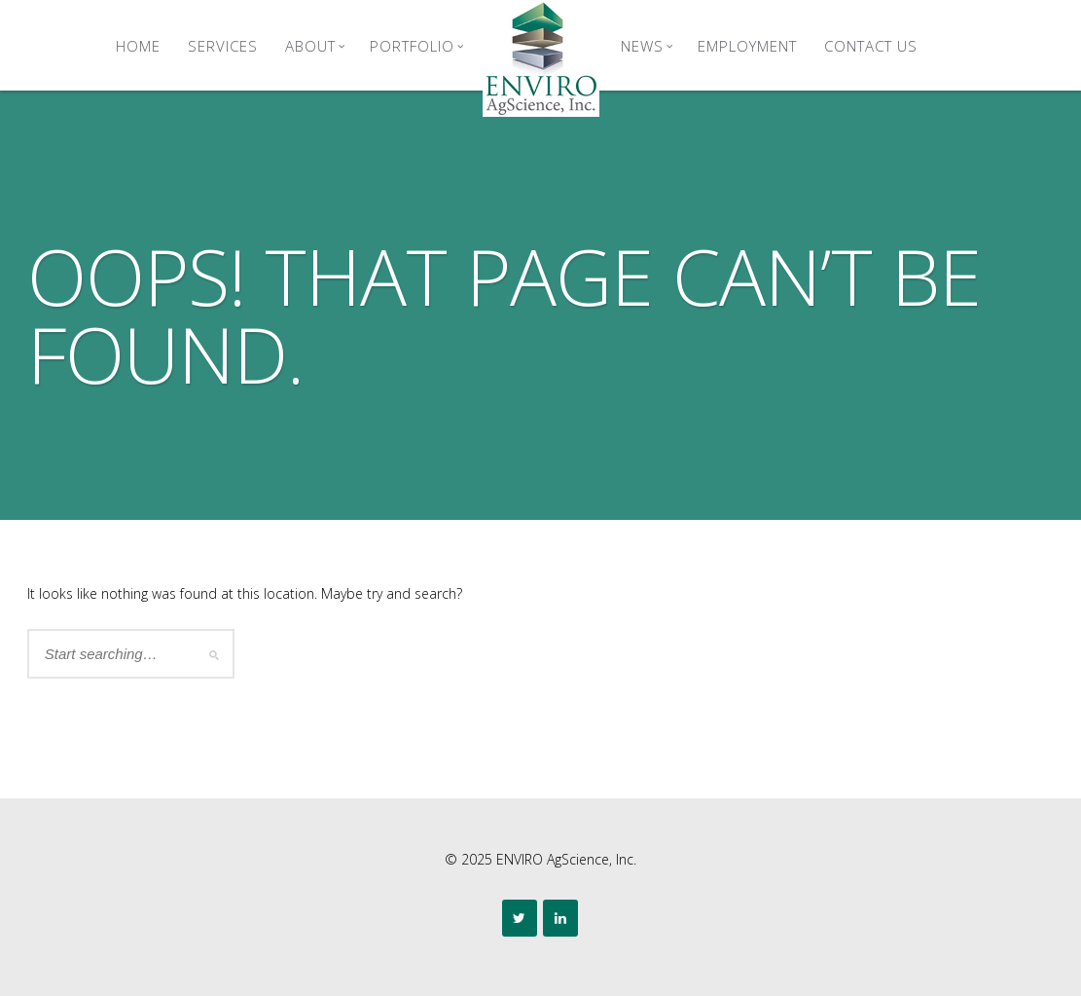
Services (223, 45)
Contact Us (871, 45)
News (647, 45)
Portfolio (417, 45)
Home (138, 45)
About (315, 45)
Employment (747, 45)
